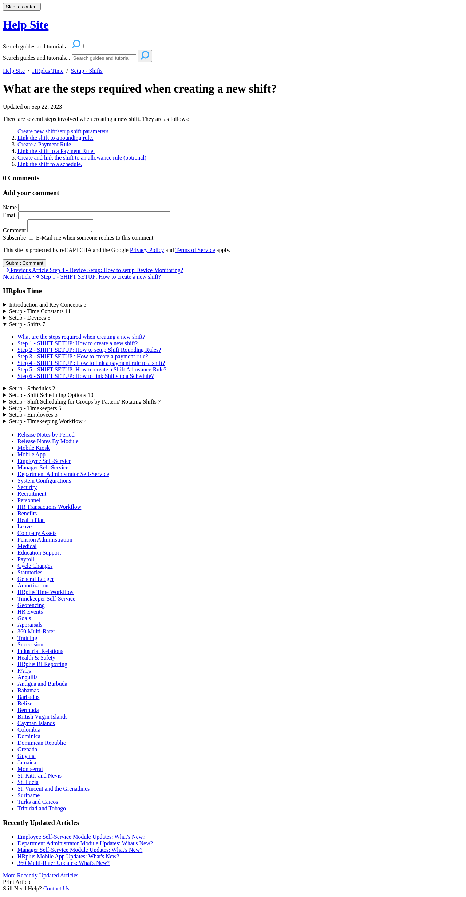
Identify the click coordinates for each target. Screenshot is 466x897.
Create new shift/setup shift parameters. (63, 131)
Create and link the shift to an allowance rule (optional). (82, 157)
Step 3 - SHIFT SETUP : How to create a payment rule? (82, 358)
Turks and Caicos (37, 804)
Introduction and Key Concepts (47, 307)
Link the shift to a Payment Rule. (56, 151)
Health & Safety (36, 660)
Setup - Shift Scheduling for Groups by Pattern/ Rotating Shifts (85, 404)
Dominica (28, 738)
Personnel (28, 502)
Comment (51, 232)
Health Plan (31, 522)
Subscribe (14, 240)
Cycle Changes (34, 568)
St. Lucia (28, 784)
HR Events (30, 614)
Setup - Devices (29, 320)
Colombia (28, 732)
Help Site (14, 71)
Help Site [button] (25, 24)
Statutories (29, 574)
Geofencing (31, 607)
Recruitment (31, 496)
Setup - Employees (33, 417)
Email (86, 215)
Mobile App (31, 456)
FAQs (24, 673)
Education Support (39, 555)
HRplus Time (47, 71)
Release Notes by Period (46, 437)
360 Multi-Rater (36, 633)
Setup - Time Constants (40, 313)
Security (27, 489)
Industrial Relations (40, 653)
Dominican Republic (41, 745)
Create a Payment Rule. (44, 144)
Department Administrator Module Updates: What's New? (85, 845)
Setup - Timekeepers (35, 410)
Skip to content (22, 6)
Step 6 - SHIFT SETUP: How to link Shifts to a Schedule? (85, 378)
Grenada (27, 751)
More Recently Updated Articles (41, 877)
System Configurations (44, 483)
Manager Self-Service (42, 470)
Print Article (17, 884)
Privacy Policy (147, 252)
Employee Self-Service (44, 463)
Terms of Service (195, 252)
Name (86, 207)
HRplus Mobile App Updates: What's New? (68, 858)
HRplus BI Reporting (42, 666)
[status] (233, 142)
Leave (24, 529)
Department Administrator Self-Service (63, 476)
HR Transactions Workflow (49, 509)
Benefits (27, 515)
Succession (30, 647)
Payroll (25, 561)
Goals (24, 620)
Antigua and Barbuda (42, 686)
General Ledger (35, 581)
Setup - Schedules (32, 390)
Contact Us (56, 891)
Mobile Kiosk (33, 450)
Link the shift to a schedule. (49, 164)
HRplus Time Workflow (45, 594)
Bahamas (28, 692)
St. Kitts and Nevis (39, 778)
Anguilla (27, 679)
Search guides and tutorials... (36, 58)
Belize (24, 706)
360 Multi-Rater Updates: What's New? (63, 865)
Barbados (28, 699)
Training (27, 640)
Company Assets (36, 535)
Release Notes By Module (48, 443)
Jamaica (26, 765)
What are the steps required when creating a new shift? (140, 88)
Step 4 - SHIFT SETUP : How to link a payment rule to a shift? (91, 365)
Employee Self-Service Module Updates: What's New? (81, 839)
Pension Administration (44, 542)
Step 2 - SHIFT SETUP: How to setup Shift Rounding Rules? (89, 352)
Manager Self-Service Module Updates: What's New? (79, 852)
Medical (26, 548)
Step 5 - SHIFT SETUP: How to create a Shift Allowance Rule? (91, 372)
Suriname (28, 797)
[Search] (104, 58)
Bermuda (28, 712)
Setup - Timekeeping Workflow (48, 423)
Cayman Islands (36, 725)
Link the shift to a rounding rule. (55, 138)
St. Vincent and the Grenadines (53, 791)
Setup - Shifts (87, 71)
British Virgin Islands (42, 719)
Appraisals (29, 627)
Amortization (32, 588)
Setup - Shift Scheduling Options (51, 397)
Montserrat (30, 771)
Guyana (26, 758)
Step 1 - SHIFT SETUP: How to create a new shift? (77, 345)
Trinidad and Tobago (41, 810)
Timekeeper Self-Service (46, 601)
